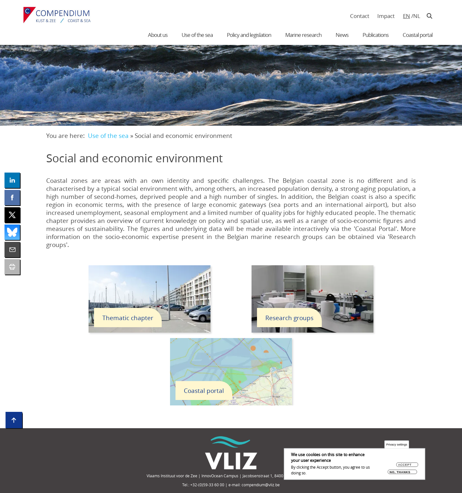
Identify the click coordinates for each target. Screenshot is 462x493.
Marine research (303, 34)
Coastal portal (417, 34)
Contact (359, 16)
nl (416, 16)
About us (157, 34)
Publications (376, 34)
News (342, 34)
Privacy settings (396, 444)
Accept (405, 465)
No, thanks (399, 472)
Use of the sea (197, 34)
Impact (386, 16)
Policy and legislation (249, 34)
